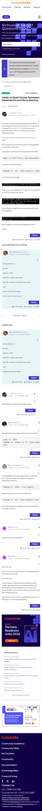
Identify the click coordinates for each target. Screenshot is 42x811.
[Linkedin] (13, 781)
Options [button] (7, 86)
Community (6, 7)
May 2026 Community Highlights (14, 684)
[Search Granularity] (21, 44)
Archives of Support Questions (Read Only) (17, 82)
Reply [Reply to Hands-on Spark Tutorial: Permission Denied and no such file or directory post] (35, 235)
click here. (20, 806)
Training (17, 7)
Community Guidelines (13, 743)
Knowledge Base (10, 770)
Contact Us (8, 785)
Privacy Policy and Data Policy (21, 797)
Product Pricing (9, 776)
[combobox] (21, 48)
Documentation (9, 765)
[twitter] (7, 781)
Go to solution (31, 93)
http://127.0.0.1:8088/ (18, 128)
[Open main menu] (39, 17)
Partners (27, 7)
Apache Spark (13, 106)
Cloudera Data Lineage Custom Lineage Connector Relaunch (20, 660)
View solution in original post (12, 296)
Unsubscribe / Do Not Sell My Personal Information (15, 799)
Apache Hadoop (15, 801)
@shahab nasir (10, 264)
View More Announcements (21, 695)
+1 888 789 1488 (13, 789)
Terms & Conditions (7, 797)
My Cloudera (8, 753)
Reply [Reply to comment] (33, 302)
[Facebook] (2, 781)
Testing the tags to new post (13, 690)
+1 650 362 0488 (26, 792)
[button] (38, 119)
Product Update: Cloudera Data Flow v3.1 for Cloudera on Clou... (21, 677)
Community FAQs (10, 748)
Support (36, 7)
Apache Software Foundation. (25, 804)
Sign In (6, 17)
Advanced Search (8, 54)
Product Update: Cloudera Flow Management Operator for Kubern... (18, 668)
